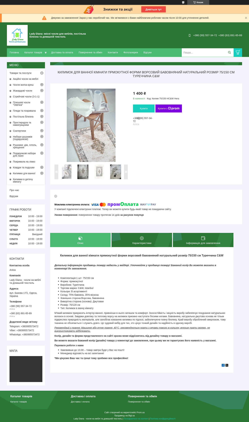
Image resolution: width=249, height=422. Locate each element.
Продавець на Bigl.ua (124, 415)
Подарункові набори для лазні (24, 154)
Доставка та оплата (62, 52)
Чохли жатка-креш (23, 84)
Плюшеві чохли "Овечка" (21, 103)
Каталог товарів (33, 52)
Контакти (113, 52)
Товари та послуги (20, 72)
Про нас (14, 190)
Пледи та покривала (24, 110)
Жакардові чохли (22, 90)
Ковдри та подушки (23, 167)
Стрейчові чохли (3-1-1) (26, 96)
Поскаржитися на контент (136, 419)
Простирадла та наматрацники (22, 123)
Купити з (168, 108)
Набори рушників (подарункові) (22, 137)
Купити (144, 108)
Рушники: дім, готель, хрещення (25, 146)
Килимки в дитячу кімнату (23, 180)
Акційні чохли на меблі (25, 79)
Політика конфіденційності (163, 419)
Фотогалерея (130, 52)
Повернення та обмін (90, 52)
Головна (14, 52)
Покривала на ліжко (24, 161)
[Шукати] (229, 52)
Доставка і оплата (80, 401)
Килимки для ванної (24, 173)
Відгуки (148, 52)
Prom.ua (141, 412)
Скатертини (19, 130)
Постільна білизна (23, 116)
